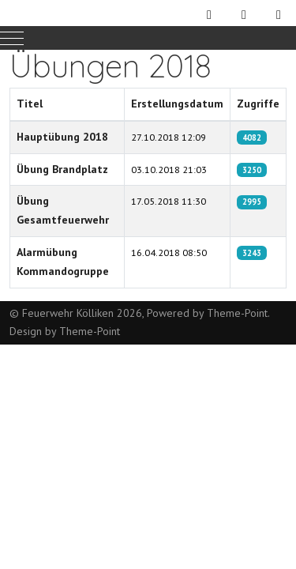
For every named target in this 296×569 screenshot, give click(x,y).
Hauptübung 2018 (62, 137)
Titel (30, 103)
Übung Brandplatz (62, 169)
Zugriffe (258, 103)
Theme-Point (237, 313)
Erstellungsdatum (177, 103)
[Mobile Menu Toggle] (12, 38)
